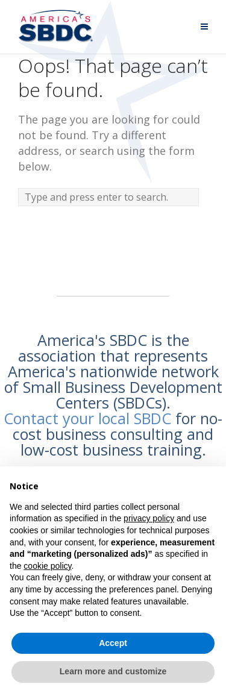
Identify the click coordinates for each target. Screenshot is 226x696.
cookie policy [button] (47, 566)
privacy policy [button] (149, 518)
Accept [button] (113, 643)
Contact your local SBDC (87, 418)
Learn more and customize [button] (113, 671)
